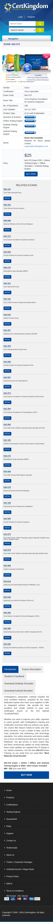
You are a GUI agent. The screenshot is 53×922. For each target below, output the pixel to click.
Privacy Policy (12, 876)
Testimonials (11, 848)
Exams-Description (31, 669)
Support (9, 833)
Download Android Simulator (18, 690)
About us (10, 855)
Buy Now (31, 174)
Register (31, 17)
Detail (7, 198)
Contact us (11, 840)
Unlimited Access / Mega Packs (20, 869)
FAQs (8, 826)
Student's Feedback (14, 676)
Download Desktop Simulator (18, 683)
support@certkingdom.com (36, 146)
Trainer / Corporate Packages (19, 862)
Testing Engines (13, 812)
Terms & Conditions (14, 891)
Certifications (12, 805)
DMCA (9, 883)
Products (10, 797)
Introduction (10, 669)
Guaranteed (11, 819)
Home (9, 790)
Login (20, 17)
